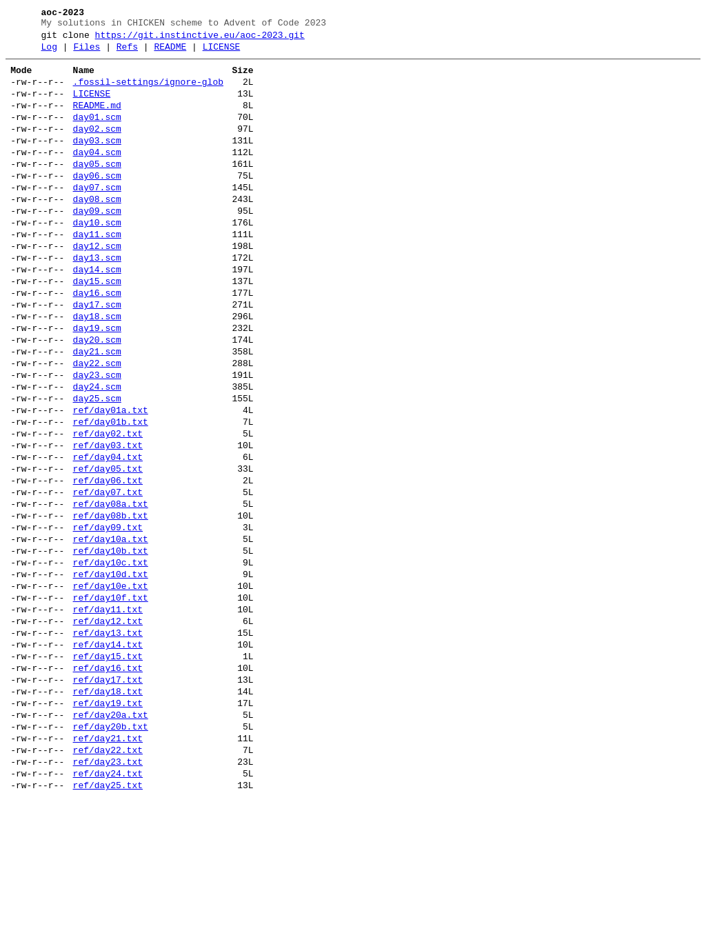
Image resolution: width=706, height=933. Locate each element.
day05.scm (97, 189)
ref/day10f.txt (110, 699)
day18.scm (97, 368)
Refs (127, 53)
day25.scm (97, 465)
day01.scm (97, 134)
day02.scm (97, 147)
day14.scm (97, 313)
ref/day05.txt (108, 547)
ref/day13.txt (108, 740)
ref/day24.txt (108, 906)
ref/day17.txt (108, 796)
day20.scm (97, 396)
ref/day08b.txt (110, 602)
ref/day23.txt (108, 892)
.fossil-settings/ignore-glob (148, 92)
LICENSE (222, 53)
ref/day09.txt (108, 616)
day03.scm (97, 161)
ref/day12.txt (108, 727)
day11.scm (97, 271)
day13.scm (97, 299)
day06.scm (97, 203)
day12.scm (97, 285)
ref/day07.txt (108, 575)
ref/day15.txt (108, 768)
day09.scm (97, 244)
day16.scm (97, 340)
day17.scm (97, 354)
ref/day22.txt (108, 878)
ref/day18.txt (108, 809)
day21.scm (97, 409)
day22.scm (97, 423)
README (170, 53)
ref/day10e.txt (110, 685)
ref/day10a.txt (110, 630)
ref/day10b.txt (110, 644)
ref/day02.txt (108, 506)
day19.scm (97, 382)
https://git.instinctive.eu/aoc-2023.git (200, 39)
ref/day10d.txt (110, 671)
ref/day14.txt (108, 754)
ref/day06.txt (108, 561)
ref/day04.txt (108, 534)
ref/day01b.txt (110, 492)
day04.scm (97, 175)
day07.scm (97, 216)
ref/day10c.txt (110, 658)
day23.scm (97, 437)
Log (49, 53)
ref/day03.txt (108, 520)
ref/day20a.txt (110, 837)
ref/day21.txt (108, 865)
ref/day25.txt (108, 920)
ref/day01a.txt (110, 478)
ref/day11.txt (108, 713)
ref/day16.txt (108, 782)
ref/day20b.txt (110, 851)
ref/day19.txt (108, 823)
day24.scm (97, 451)
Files (86, 53)
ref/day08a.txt (110, 589)
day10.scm (97, 258)
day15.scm (97, 327)
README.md (97, 120)
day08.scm (97, 230)
